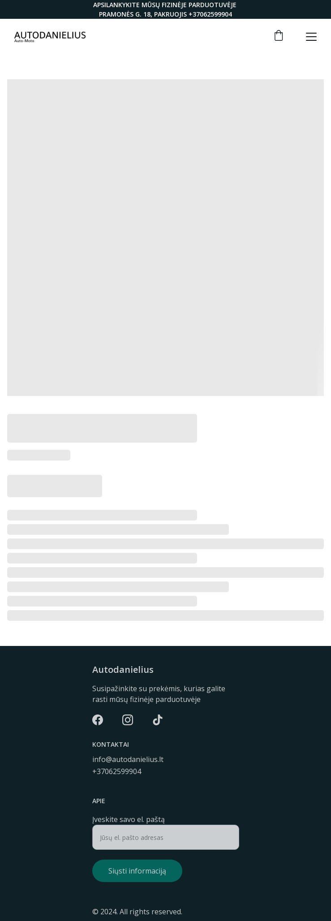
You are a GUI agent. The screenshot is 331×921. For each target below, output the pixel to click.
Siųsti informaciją (137, 871)
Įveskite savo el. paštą (128, 819)
